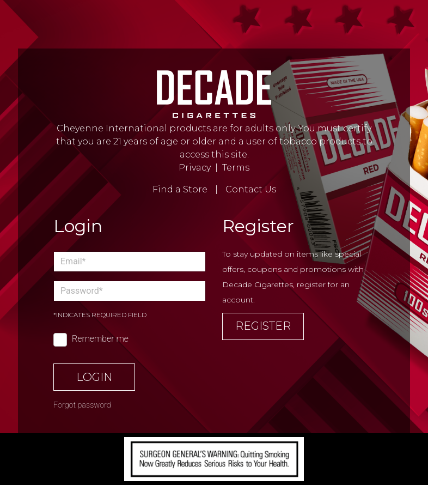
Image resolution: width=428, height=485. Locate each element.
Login (94, 377)
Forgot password (82, 405)
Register (263, 325)
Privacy (195, 167)
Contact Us (250, 189)
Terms (235, 167)
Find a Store (179, 189)
